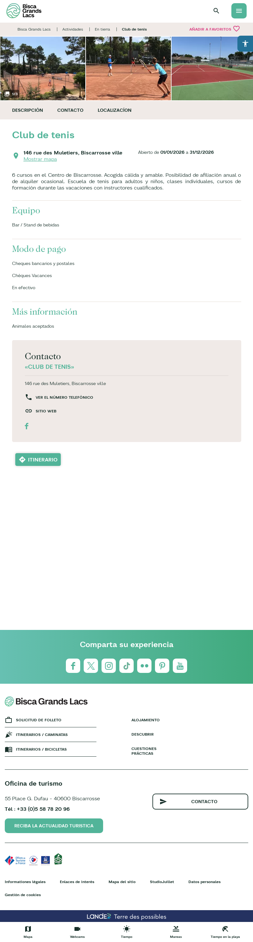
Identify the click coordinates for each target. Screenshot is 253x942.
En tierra (102, 29)
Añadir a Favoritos (214, 28)
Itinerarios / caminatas (42, 734)
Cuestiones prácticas (144, 751)
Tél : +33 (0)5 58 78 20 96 (37, 809)
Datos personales (204, 881)
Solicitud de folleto (38, 719)
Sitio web (46, 411)
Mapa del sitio (122, 881)
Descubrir (142, 734)
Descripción (27, 110)
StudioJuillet (162, 881)
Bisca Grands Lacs (34, 29)
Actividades (72, 29)
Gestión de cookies (23, 894)
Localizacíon (114, 110)
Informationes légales (25, 881)
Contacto (70, 110)
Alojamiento (145, 719)
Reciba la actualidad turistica (54, 826)
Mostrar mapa (40, 159)
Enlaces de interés (77, 881)
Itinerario (43, 459)
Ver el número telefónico (64, 397)
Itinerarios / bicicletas (41, 749)
